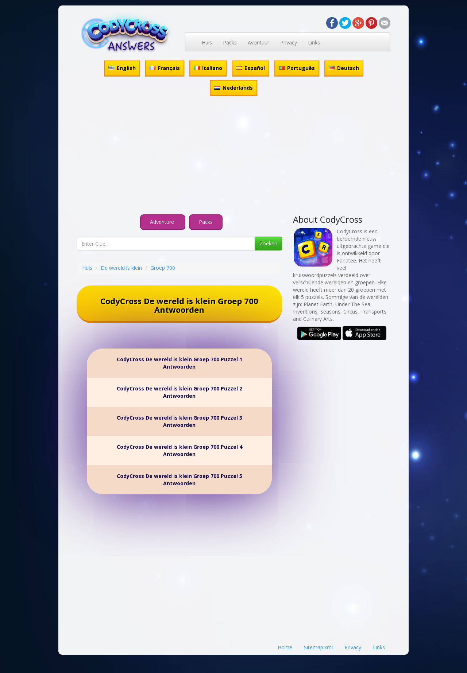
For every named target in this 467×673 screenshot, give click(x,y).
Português (297, 68)
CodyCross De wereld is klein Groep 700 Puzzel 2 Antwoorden (179, 392)
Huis (207, 42)
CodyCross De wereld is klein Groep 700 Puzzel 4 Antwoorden (179, 450)
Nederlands (233, 87)
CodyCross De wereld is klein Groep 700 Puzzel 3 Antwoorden (179, 421)
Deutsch (344, 68)
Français (165, 68)
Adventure (162, 221)
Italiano (208, 68)
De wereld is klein (121, 267)
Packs (230, 42)
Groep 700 (162, 267)
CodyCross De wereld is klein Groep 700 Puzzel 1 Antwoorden (179, 363)
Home (285, 647)
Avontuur (258, 42)
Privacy (288, 42)
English (122, 68)
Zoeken (268, 243)
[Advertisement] (233, 156)
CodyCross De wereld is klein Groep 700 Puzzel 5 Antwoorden (179, 479)
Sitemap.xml (318, 647)
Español (250, 68)
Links (314, 42)
